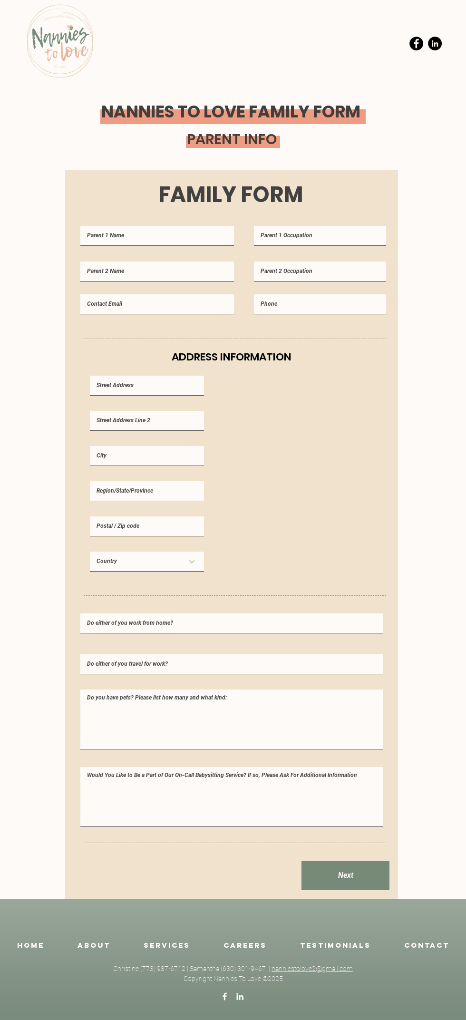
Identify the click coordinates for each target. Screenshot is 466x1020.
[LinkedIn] (435, 43)
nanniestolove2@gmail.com (312, 968)
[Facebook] (416, 43)
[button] (167, 945)
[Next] (345, 875)
